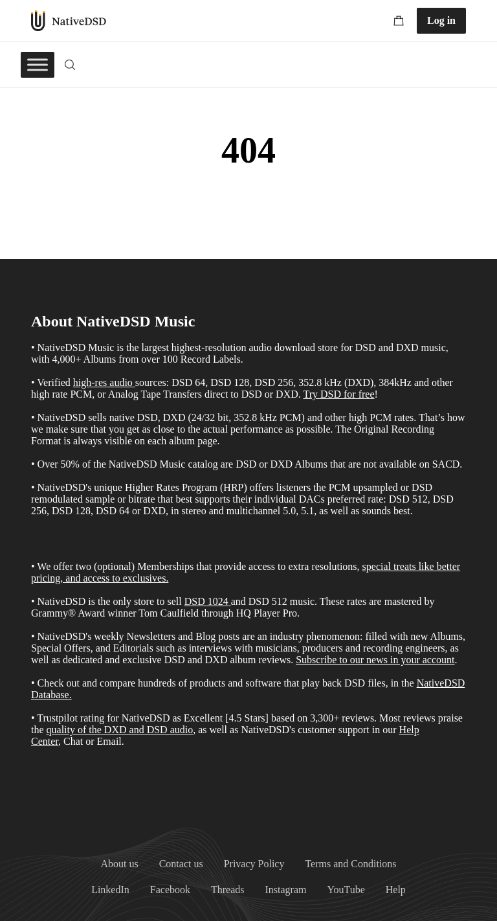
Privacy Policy (254, 863)
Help (396, 889)
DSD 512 (267, 601)
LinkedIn (110, 889)
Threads (228, 889)
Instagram (286, 889)
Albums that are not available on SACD (376, 464)
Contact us (181, 863)
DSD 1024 (206, 601)
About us (119, 863)
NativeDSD (69, 20)
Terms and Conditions (350, 863)
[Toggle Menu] (37, 64)
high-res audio (103, 382)
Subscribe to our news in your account (375, 659)
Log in (441, 20)
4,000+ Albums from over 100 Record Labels (146, 359)
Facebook (170, 889)
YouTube (346, 889)
